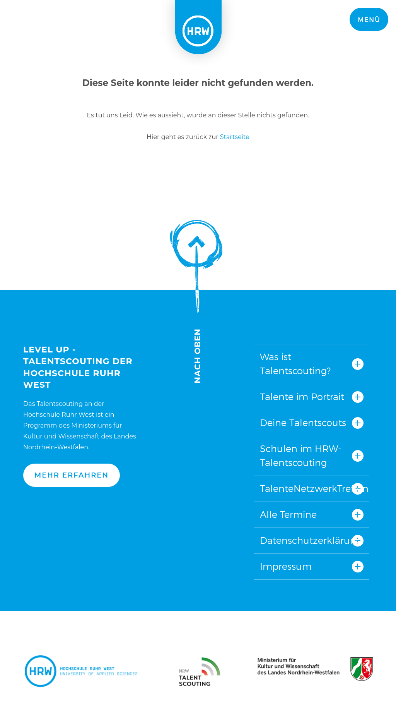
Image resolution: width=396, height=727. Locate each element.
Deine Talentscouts (303, 422)
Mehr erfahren (71, 475)
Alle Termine (288, 514)
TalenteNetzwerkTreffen (312, 488)
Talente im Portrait (302, 396)
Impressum (286, 566)
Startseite (234, 137)
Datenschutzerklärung (311, 540)
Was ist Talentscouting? (295, 363)
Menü (369, 20)
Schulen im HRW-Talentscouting (300, 455)
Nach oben (196, 301)
